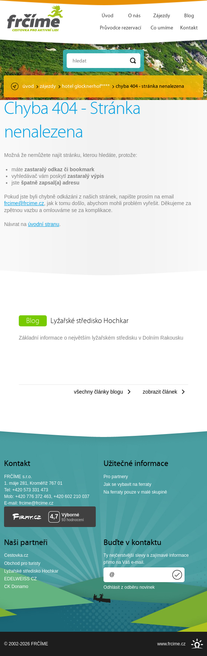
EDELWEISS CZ (20, 578)
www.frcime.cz (171, 643)
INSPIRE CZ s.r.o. (197, 644)
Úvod (107, 16)
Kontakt (189, 28)
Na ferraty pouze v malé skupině (135, 492)
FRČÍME (35, 18)
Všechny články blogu (98, 392)
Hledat (80, 61)
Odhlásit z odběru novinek (129, 587)
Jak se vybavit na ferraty (127, 484)
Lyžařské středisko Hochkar (89, 321)
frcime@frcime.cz (24, 203)
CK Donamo (16, 586)
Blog (189, 16)
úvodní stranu (43, 224)
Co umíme (162, 28)
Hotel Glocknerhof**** (86, 86)
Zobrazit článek (160, 392)
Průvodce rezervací (120, 28)
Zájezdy (161, 16)
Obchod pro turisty (22, 563)
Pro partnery (116, 476)
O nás (134, 16)
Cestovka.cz (16, 555)
